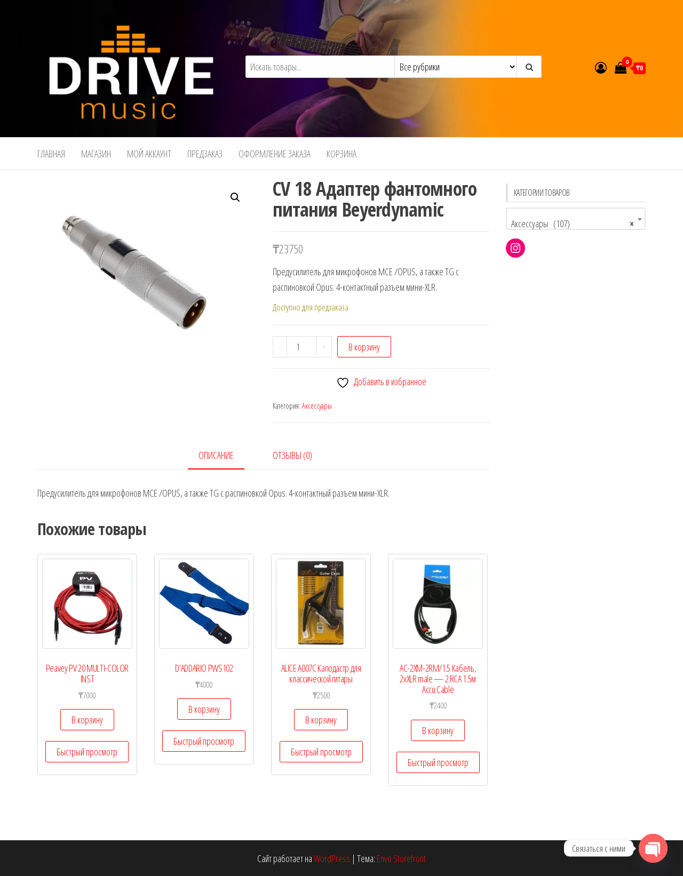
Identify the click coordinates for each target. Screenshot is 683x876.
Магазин (96, 153)
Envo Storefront (401, 858)
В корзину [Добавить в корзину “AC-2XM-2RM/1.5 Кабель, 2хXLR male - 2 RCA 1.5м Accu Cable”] (438, 730)
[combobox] (576, 219)
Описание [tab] (216, 455)
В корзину (364, 346)
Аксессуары (317, 406)
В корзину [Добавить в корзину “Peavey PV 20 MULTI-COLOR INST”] (87, 719)
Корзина (341, 153)
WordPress (332, 858)
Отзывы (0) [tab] (292, 455)
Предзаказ (205, 153)
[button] (235, 197)
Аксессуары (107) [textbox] (572, 223)
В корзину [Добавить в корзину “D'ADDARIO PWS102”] (204, 709)
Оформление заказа (275, 153)
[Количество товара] (302, 346)
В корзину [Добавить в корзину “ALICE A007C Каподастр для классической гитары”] (321, 719)
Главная (51, 153)
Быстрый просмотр (87, 751)
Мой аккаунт (149, 153)
